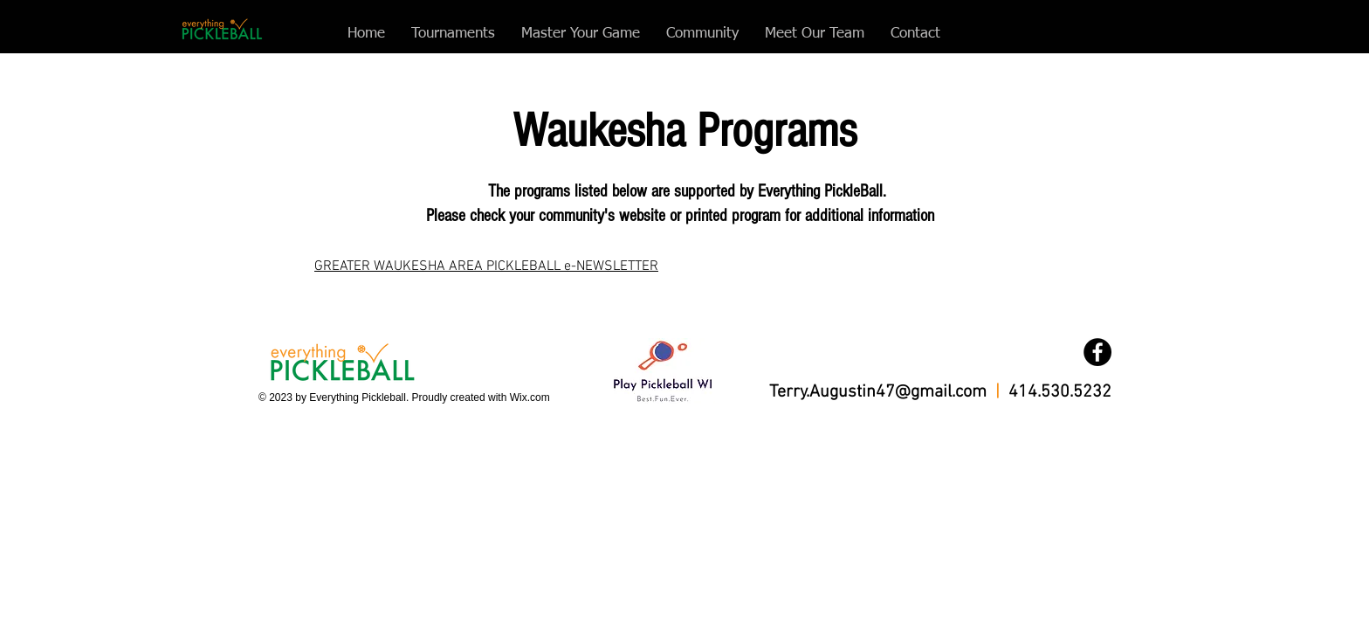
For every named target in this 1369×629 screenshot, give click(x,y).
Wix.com (530, 397)
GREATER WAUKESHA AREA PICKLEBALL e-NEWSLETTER (486, 266)
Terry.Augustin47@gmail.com (878, 392)
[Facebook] (1097, 352)
